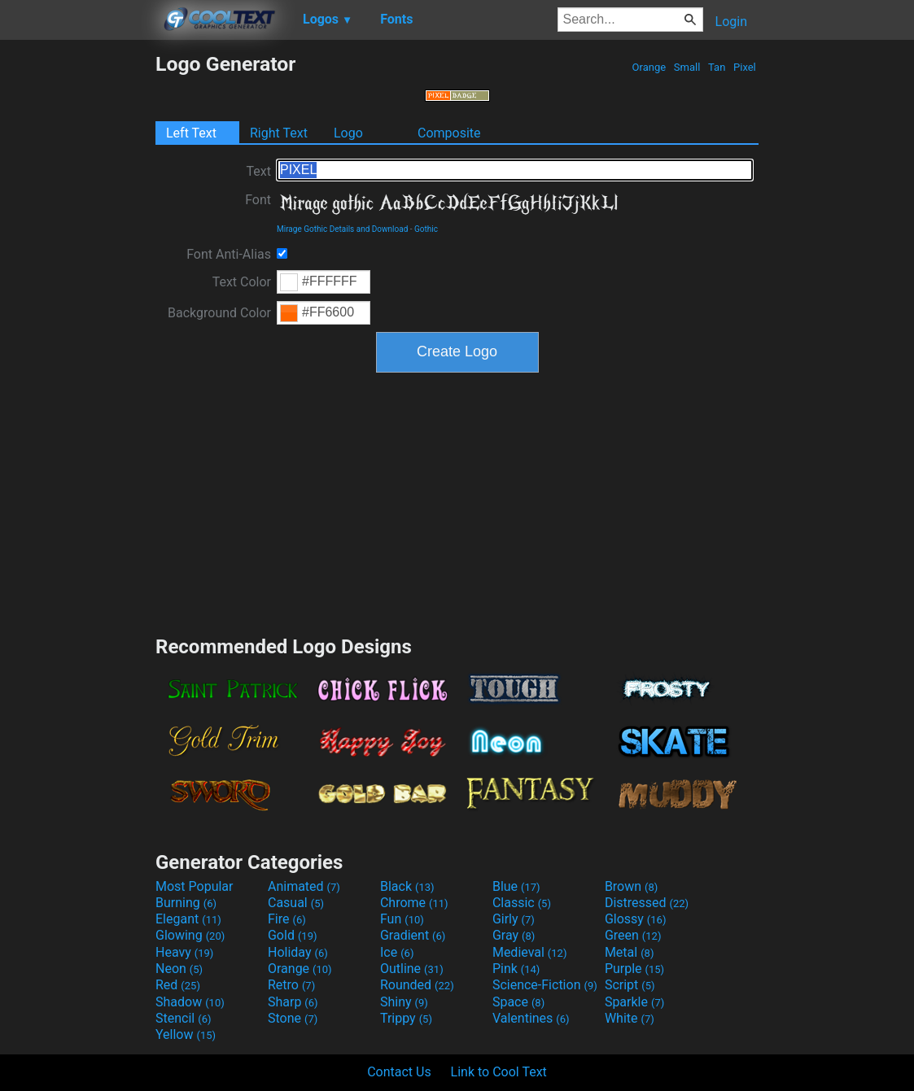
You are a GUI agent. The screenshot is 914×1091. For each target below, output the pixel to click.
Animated (304, 886)
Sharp (293, 1002)
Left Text (191, 133)
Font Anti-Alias (228, 254)
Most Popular (194, 886)
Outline (412, 968)
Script (630, 985)
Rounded (417, 985)
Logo (348, 133)
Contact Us (399, 1072)
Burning (185, 902)
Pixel (745, 67)
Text (259, 171)
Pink (516, 968)
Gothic (426, 229)
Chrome (414, 902)
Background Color (219, 313)
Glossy (636, 919)
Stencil (183, 1018)
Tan (717, 67)
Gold (292, 935)
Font (258, 199)
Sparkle (634, 1002)
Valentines (531, 1018)
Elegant (188, 919)
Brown (631, 886)
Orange (648, 67)
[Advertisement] (77, 296)
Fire (287, 919)
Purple (634, 968)
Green (633, 935)
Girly (513, 919)
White (629, 1018)
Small (687, 67)
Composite (449, 133)
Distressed (647, 902)
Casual (296, 902)
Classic (521, 902)
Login (731, 21)
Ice (396, 952)
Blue (516, 886)
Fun (402, 919)
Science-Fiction (544, 985)
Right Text (279, 133)
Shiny (404, 1002)
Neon (179, 968)
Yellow (185, 1034)
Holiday (298, 952)
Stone (292, 1018)
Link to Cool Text (499, 1072)
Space (518, 1002)
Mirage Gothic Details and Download (342, 229)
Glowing (190, 935)
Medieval (529, 952)
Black (407, 886)
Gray (513, 935)
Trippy (406, 1018)
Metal (629, 952)
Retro (291, 985)
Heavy (184, 952)
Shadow (190, 1002)
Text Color (241, 282)
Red (177, 985)
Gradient (412, 935)
